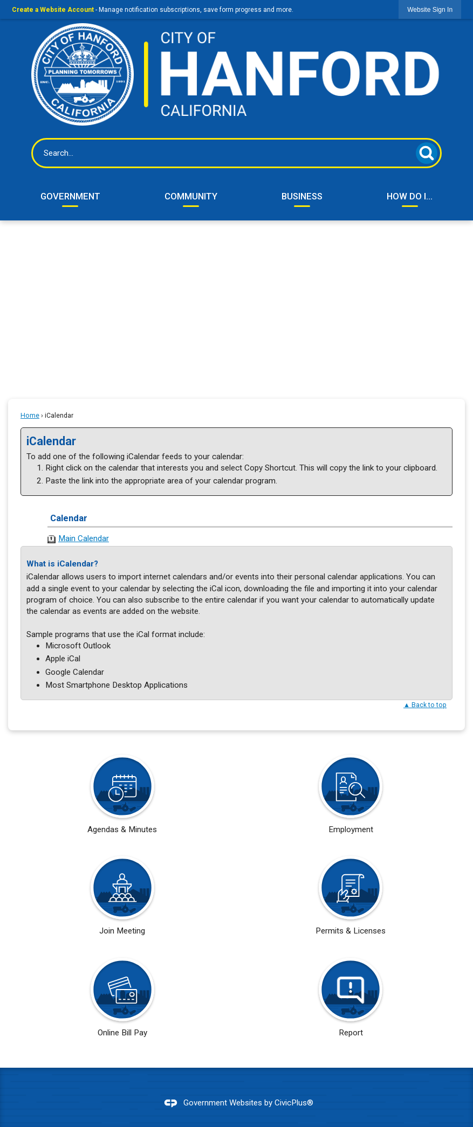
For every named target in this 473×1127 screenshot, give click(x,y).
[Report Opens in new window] (351, 1001)
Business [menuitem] (302, 196)
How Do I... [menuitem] (410, 196)
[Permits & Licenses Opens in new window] (351, 899)
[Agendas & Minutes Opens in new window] (122, 798)
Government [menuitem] (70, 196)
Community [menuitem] (190, 196)
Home (29, 415)
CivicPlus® (294, 1103)
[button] (426, 153)
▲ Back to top (425, 705)
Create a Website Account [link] (53, 9)
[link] (430, 9)
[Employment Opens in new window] (351, 798)
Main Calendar (83, 538)
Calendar (68, 518)
